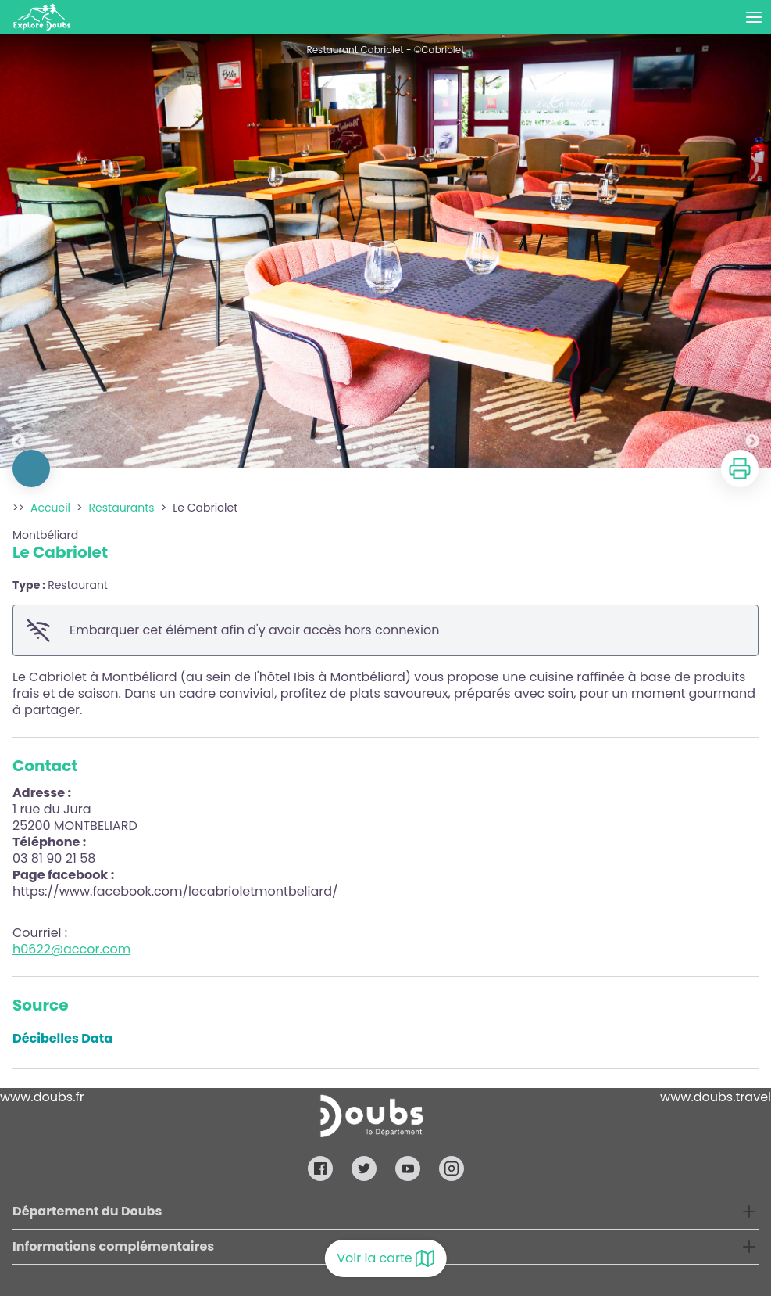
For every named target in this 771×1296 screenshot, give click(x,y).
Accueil (50, 507)
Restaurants (122, 507)
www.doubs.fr (42, 1097)
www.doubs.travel (715, 1097)
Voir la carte (385, 1258)
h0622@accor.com (71, 949)
